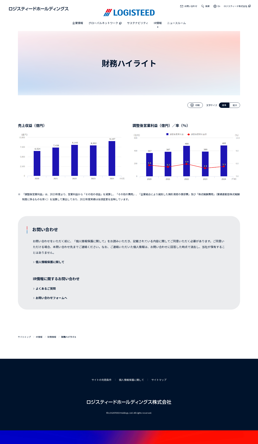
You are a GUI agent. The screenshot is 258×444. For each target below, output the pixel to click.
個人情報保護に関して (131, 380)
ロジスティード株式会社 (237, 6)
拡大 (235, 105)
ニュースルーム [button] (176, 23)
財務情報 (51, 336)
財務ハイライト (68, 336)
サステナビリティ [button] (137, 23)
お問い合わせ (190, 6)
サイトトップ (24, 336)
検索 (207, 6)
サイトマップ (158, 380)
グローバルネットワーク (105, 23)
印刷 (197, 105)
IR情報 (39, 336)
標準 (224, 105)
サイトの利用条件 (102, 380)
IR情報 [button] (158, 23)
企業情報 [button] (77, 23)
